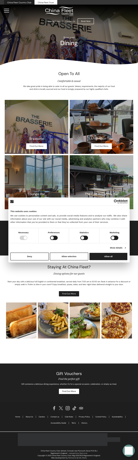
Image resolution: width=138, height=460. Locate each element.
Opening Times (53, 21)
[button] (129, 451)
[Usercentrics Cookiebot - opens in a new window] (116, 201)
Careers (42, 417)
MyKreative (72, 458)
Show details (116, 248)
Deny (29, 256)
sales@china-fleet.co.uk (78, 453)
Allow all (108, 256)
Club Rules (69, 417)
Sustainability (117, 417)
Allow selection (69, 256)
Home (17, 417)
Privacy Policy (84, 417)
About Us (29, 417)
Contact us (55, 417)
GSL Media (83, 458)
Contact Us (70, 21)
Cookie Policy (100, 417)
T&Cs (74, 423)
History (84, 423)
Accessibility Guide (58, 423)
